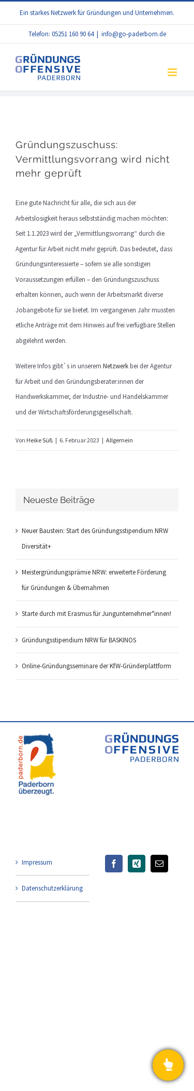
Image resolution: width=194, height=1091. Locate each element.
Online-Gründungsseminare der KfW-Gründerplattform (96, 666)
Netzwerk (115, 366)
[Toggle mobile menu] (173, 72)
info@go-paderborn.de (133, 34)
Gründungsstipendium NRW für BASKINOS (79, 640)
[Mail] (159, 863)
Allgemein (119, 440)
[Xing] (136, 863)
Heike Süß (39, 440)
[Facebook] (114, 863)
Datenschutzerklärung (52, 888)
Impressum (37, 862)
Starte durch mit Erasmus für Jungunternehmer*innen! (96, 613)
